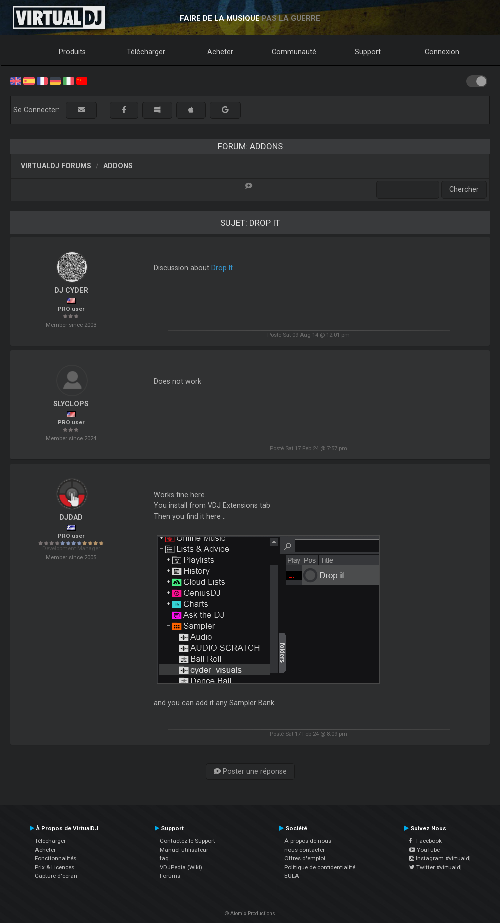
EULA (291, 875)
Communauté (294, 52)
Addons (118, 166)
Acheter (220, 52)
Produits (72, 52)
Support (368, 52)
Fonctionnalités (55, 858)
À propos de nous (307, 840)
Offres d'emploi (304, 858)
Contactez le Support (187, 840)
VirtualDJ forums (56, 166)
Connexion (442, 52)
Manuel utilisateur (184, 849)
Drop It (222, 268)
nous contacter (304, 849)
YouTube (424, 849)
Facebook (425, 840)
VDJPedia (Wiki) (181, 867)
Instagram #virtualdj (440, 858)
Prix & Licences (54, 867)
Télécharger (146, 52)
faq (164, 858)
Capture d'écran (56, 875)
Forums (170, 875)
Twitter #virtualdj (435, 867)
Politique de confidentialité (319, 867)
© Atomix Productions (250, 913)
